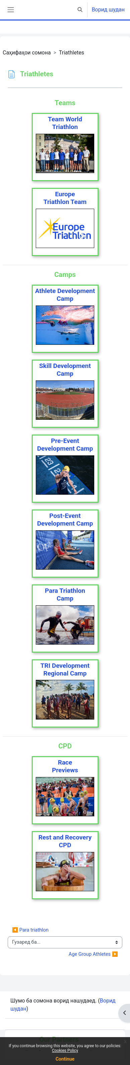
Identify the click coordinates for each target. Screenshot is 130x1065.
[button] (80, 9)
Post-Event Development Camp (65, 519)
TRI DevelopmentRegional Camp (65, 669)
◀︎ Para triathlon (30, 930)
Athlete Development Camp (65, 294)
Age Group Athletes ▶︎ (93, 954)
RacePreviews (65, 766)
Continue (65, 1059)
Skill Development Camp (65, 369)
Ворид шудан (108, 9)
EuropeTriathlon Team (65, 198)
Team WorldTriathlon (65, 123)
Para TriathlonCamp (65, 594)
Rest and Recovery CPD (65, 841)
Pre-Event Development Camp (65, 444)
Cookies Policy (65, 1050)
